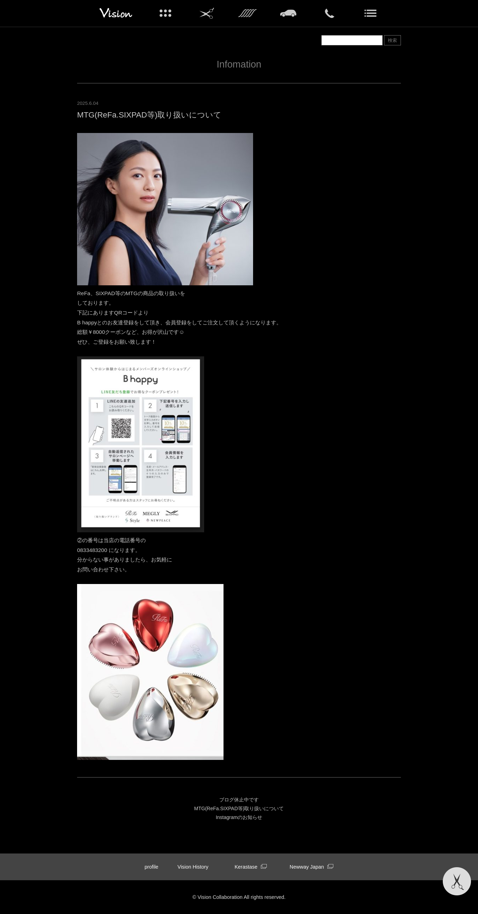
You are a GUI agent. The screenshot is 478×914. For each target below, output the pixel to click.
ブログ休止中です (239, 799)
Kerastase (250, 867)
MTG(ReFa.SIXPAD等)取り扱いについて (239, 808)
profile (151, 867)
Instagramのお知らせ (239, 817)
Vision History (192, 867)
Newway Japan (312, 867)
